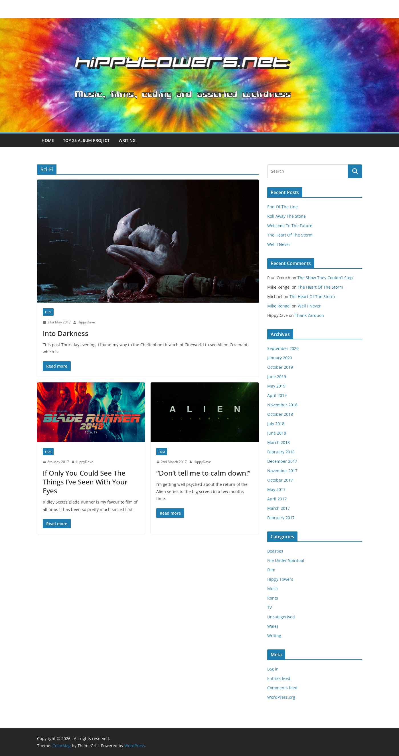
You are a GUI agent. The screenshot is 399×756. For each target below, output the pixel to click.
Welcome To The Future (289, 225)
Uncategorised (281, 617)
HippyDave (86, 322)
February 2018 (281, 452)
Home (48, 140)
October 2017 (280, 480)
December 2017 (282, 461)
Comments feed (282, 687)
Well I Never (278, 244)
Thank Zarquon (309, 315)
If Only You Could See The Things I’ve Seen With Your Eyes (85, 481)
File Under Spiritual (285, 560)
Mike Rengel (279, 306)
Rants (272, 598)
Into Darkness (65, 333)
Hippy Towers (280, 579)
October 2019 (280, 367)
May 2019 (276, 386)
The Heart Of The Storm (290, 235)
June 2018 (276, 433)
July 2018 (275, 423)
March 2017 (278, 508)
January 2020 (279, 357)
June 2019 (276, 376)
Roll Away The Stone (286, 216)
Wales (273, 626)
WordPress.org (281, 697)
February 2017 (281, 517)
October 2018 (280, 414)
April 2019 (277, 395)
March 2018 (278, 442)
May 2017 (276, 489)
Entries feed (278, 678)
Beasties (275, 551)
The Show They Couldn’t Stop (325, 277)
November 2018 (282, 404)
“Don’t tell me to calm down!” (203, 473)
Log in (273, 669)
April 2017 (277, 499)
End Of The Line (282, 206)
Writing (127, 140)
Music (273, 588)
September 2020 (283, 348)
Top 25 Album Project (86, 140)
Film (48, 312)
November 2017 (282, 470)
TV (269, 607)
